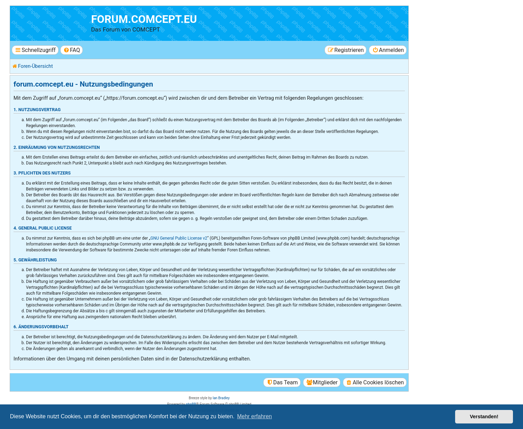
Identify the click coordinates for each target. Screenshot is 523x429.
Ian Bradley (221, 398)
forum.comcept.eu (144, 19)
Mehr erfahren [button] (254, 416)
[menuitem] (71, 50)
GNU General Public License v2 (178, 238)
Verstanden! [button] (484, 416)
